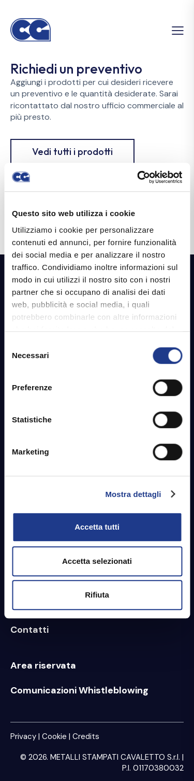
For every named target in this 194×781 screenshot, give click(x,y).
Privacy (23, 736)
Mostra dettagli (133, 494)
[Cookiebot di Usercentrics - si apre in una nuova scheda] (138, 177)
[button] (178, 30)
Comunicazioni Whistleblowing (79, 690)
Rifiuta (97, 594)
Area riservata (43, 665)
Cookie (54, 736)
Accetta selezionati (97, 561)
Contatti (29, 629)
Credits (85, 736)
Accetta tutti (97, 526)
